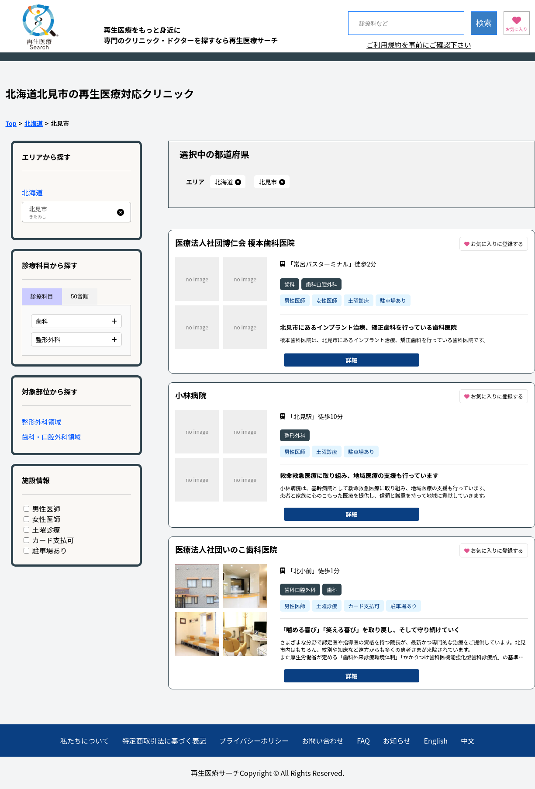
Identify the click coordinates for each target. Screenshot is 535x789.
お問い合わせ (323, 740)
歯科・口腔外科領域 (51, 436)
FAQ (363, 740)
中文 (468, 740)
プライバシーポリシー (254, 740)
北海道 (33, 123)
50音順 (80, 296)
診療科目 (42, 296)
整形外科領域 (41, 421)
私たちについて (84, 740)
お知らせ (397, 740)
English (436, 740)
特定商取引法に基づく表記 (164, 740)
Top (11, 123)
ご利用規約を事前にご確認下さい (418, 44)
